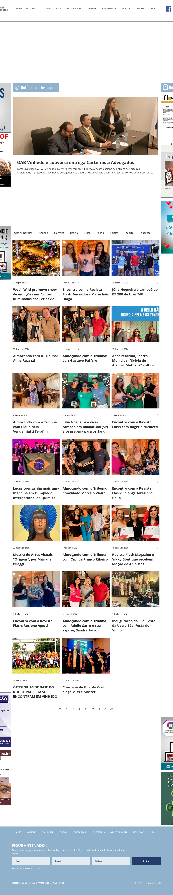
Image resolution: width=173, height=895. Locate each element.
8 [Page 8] (79, 708)
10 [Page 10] (92, 708)
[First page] (60, 708)
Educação (145, 233)
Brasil (87, 233)
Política (114, 233)
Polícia (100, 233)
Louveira (59, 233)
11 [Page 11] (98, 708)
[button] (155, 233)
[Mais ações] (59, 283)
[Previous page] (67, 708)
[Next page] (105, 708)
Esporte (128, 233)
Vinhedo (43, 233)
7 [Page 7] (73, 708)
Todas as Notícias (22, 233)
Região (74, 233)
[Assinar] (146, 861)
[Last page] (111, 708)
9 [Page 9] (86, 708)
